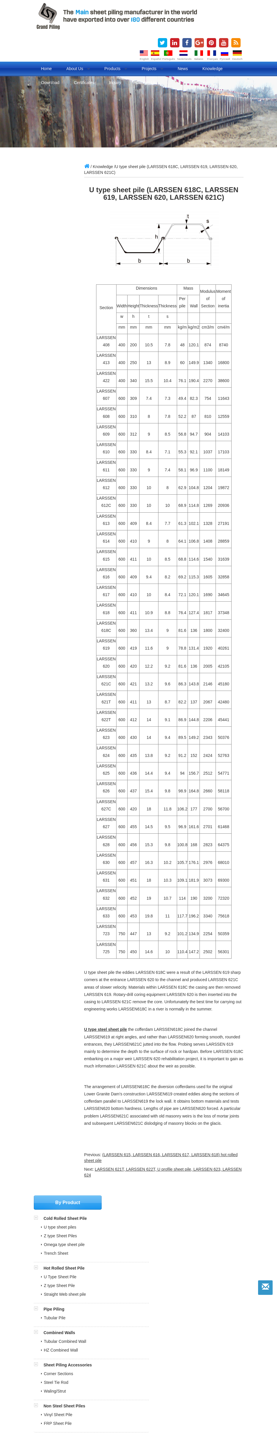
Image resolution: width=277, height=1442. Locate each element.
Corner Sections (58, 340)
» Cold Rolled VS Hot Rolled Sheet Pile (72, 1330)
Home (46, 68)
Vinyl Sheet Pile (58, 381)
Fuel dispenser (75, 1412)
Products (115, 68)
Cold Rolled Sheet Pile (65, 185)
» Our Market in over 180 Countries (69, 1317)
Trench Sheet (56, 220)
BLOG (64, 1406)
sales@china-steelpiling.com (71, 468)
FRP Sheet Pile (58, 390)
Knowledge (212, 68)
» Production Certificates (59, 1311)
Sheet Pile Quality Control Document (73, 1294)
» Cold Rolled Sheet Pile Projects (67, 1337)
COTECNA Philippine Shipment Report (75, 1268)
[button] (39, 185)
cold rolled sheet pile (179, 1399)
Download (50, 82)
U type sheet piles (60, 193)
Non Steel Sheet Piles (64, 372)
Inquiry (115, 82)
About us (78, 68)
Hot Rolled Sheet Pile (63, 234)
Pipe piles (45, 1406)
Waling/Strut (55, 357)
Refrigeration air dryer (156, 1412)
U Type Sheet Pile (60, 243)
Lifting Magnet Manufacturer (206, 1412)
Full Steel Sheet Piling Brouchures (71, 1261)
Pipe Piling (53, 275)
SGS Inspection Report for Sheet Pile (73, 1274)
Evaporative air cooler (112, 1412)
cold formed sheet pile (222, 1399)
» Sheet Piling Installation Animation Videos (76, 1343)
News (183, 68)
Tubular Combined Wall (65, 308)
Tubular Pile (55, 284)
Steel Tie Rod (56, 349)
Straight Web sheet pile (65, 261)
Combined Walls (59, 299)
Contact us (146, 82)
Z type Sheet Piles (60, 202)
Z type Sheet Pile (59, 252)
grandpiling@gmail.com (66, 477)
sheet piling (79, 1399)
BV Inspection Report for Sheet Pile (72, 1281)
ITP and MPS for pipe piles (64, 1287)
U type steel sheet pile (131, 1051)
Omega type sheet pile (64, 211)
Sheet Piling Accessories (67, 331)
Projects (152, 68)
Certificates (84, 82)
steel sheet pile (107, 1399)
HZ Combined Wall (61, 316)
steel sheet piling (141, 1399)
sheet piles (55, 1399)
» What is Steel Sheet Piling (62, 1324)
